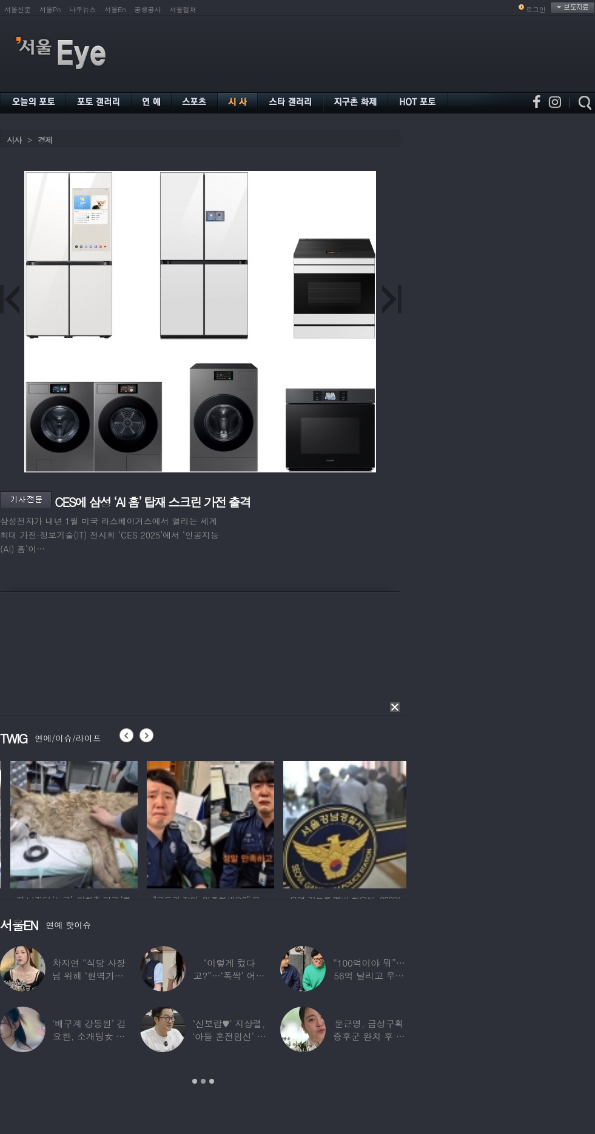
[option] (139, 823)
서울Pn (50, 9)
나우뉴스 (82, 9)
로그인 (536, 9)
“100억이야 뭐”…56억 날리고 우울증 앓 (369, 975)
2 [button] (203, 1081)
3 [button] (211, 1081)
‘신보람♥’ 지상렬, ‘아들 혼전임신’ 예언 (229, 1036)
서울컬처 (183, 9)
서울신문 (17, 9)
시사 (14, 140)
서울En (115, 9)
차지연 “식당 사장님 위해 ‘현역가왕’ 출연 (89, 975)
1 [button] (194, 1081)
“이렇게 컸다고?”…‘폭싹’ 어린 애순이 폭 (229, 975)
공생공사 (148, 9)
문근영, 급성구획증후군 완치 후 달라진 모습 (369, 1036)
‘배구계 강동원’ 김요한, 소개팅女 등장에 (89, 1036)
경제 (45, 140)
